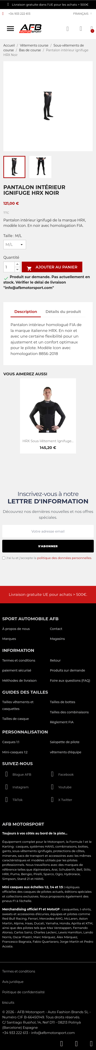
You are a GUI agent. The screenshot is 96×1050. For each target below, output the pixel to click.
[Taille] (14, 244)
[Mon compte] (81, 28)
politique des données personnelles (64, 558)
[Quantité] (9, 267)
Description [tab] (25, 311)
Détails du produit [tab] (63, 311)
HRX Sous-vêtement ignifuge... (48, 441)
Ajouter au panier (52, 268)
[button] (10, 28)
